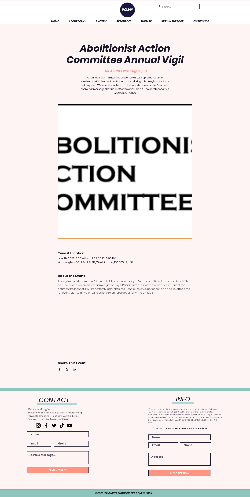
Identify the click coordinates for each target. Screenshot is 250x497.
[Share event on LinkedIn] (75, 369)
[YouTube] (69, 425)
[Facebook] (46, 425)
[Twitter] (54, 425)
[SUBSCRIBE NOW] (179, 473)
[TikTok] (62, 425)
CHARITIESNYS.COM (199, 420)
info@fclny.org (74, 412)
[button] (74, 21)
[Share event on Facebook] (59, 369)
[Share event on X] (67, 369)
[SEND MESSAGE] (58, 470)
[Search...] (177, 7)
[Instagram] (38, 425)
